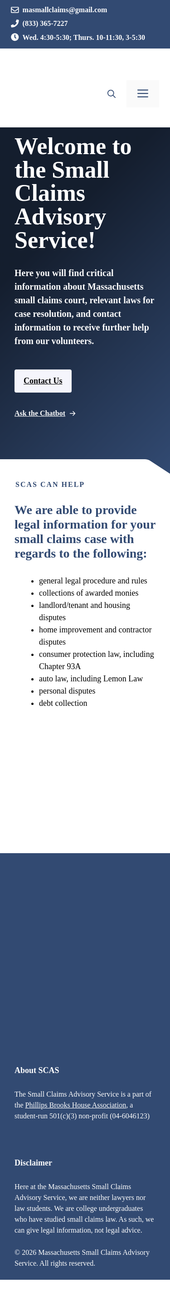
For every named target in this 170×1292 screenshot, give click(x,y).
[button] (111, 93)
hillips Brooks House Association (77, 1105)
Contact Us (43, 380)
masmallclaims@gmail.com (65, 10)
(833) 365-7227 (45, 23)
